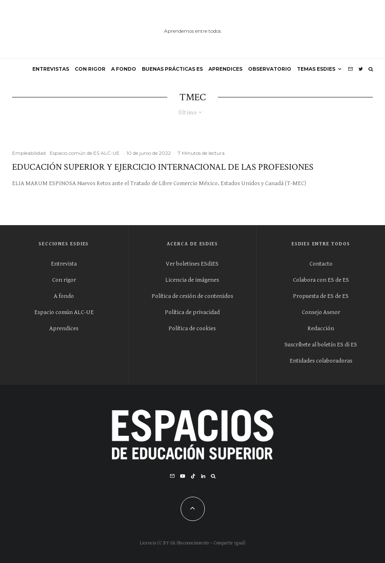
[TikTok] (193, 476)
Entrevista (64, 263)
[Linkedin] (203, 476)
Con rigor (64, 279)
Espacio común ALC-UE (64, 312)
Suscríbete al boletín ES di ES (320, 344)
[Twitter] (361, 69)
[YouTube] (182, 476)
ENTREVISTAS (50, 69)
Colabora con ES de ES (321, 279)
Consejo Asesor (321, 312)
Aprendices (63, 328)
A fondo (64, 296)
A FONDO (123, 69)
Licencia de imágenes (192, 279)
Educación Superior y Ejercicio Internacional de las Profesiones (162, 167)
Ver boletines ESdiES (192, 263)
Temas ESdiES (316, 69)
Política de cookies (192, 328)
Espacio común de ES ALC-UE (85, 153)
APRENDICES (225, 69)
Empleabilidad (29, 153)
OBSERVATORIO (269, 69)
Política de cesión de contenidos (192, 296)
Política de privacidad (192, 312)
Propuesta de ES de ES (321, 296)
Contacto (320, 263)
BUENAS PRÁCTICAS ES (172, 69)
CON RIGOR (90, 69)
